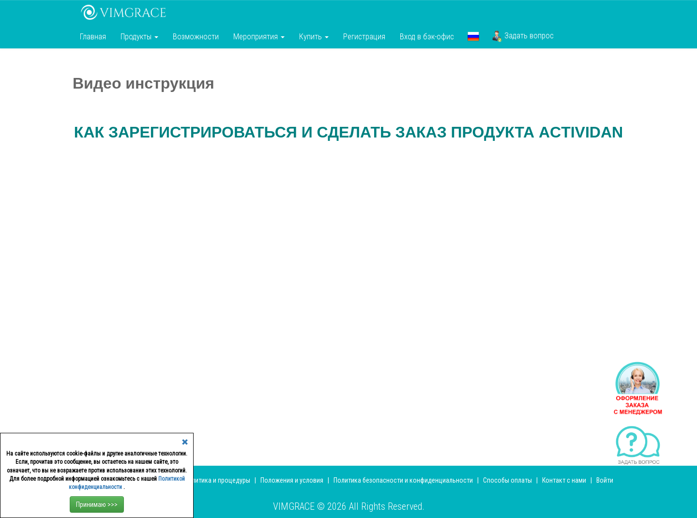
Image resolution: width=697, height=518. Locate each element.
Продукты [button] (139, 36)
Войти (604, 480)
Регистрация (364, 36)
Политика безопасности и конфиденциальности (403, 480)
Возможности (196, 36)
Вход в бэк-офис (427, 36)
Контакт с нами (564, 480)
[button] (473, 36)
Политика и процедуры (218, 480)
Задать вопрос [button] (523, 36)
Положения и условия (292, 480)
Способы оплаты (507, 480)
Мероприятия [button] (259, 36)
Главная (93, 36)
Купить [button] (314, 36)
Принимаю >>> (97, 504)
